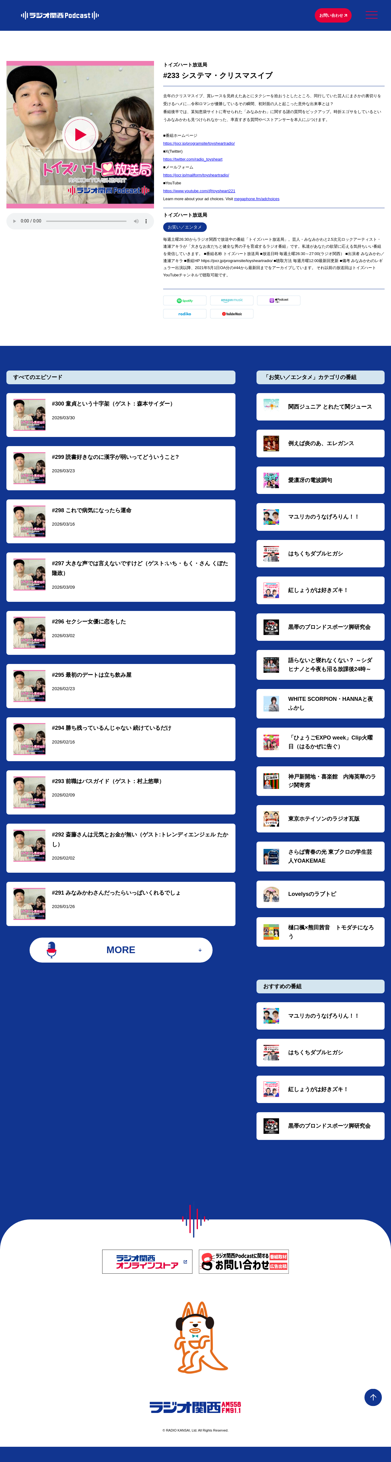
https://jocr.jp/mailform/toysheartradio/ (196, 176)
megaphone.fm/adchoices (256, 199)
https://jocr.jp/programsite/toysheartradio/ (199, 144)
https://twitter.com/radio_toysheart (192, 160)
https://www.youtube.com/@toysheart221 (199, 192)
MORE (121, 964)
